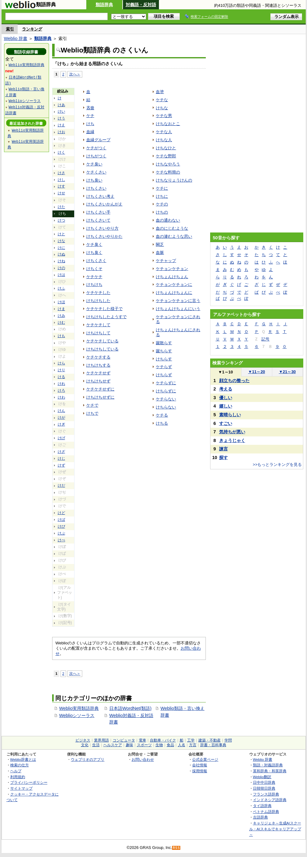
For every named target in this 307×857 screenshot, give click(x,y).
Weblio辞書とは (23, 759)
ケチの (162, 204)
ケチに (162, 188)
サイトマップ (21, 788)
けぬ (61, 254)
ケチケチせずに (100, 389)
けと (61, 234)
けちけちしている (102, 349)
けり (61, 370)
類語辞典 (104, 4)
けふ (61, 288)
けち (90, 123)
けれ (61, 383)
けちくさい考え (100, 196)
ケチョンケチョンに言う (178, 300)
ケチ (90, 115)
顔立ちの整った (234, 380)
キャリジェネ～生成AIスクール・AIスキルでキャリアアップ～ (275, 829)
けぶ (61, 533)
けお (61, 132)
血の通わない (168, 220)
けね (61, 261)
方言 (192, 745)
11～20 (256, 371)
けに (61, 248)
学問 (228, 740)
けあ (61, 105)
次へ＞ (74, 74)
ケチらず (164, 366)
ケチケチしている (102, 341)
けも (61, 336)
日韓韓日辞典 (264, 788)
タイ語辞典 (262, 806)
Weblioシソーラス (77, 715)
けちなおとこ (168, 123)
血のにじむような (172, 228)
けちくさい (96, 188)
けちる (162, 423)
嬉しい (225, 406)
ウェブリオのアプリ (87, 759)
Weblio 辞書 (16, 38)
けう (61, 118)
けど (61, 513)
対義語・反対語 (141, 4)
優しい (225, 397)
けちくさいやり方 (102, 228)
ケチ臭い (94, 164)
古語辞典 (260, 817)
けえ (61, 125)
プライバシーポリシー (28, 782)
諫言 (223, 448)
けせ (61, 193)
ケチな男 (164, 115)
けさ (61, 173)
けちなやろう (168, 164)
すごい (225, 423)
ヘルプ (15, 771)
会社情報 (199, 765)
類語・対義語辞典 (268, 765)
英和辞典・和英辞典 (270, 771)
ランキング (32, 29)
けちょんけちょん (172, 276)
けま (61, 309)
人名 (181, 745)
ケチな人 (164, 131)
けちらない (166, 407)
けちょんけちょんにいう (178, 308)
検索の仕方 (19, 765)
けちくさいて (98, 220)
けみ (61, 315)
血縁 (90, 131)
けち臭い (94, 180)
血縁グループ (98, 140)
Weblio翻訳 (262, 777)
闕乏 (160, 244)
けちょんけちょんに (174, 292)
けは (61, 275)
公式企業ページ (205, 759)
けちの (162, 212)
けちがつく (96, 156)
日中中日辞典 (264, 782)
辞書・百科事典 (213, 745)
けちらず (164, 374)
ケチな (162, 99)
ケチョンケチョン (172, 268)
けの (61, 268)
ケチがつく (96, 148)
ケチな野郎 (166, 156)
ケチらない (166, 399)
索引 (10, 29)
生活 (96, 745)
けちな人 (164, 140)
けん (61, 410)
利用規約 (17, 777)
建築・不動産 (209, 740)
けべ (61, 540)
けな (61, 241)
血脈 (160, 252)
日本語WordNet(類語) (130, 708)
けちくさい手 (98, 212)
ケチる (162, 415)
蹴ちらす (164, 351)
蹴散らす (164, 343)
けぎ (61, 424)
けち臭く (94, 252)
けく (61, 152)
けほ (61, 302)
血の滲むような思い (174, 236)
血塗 (160, 91)
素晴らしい (230, 414)
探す (223, 457)
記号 (265, 339)
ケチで (92, 405)
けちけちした (98, 300)
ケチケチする (98, 357)
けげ (61, 438)
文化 (84, 745)
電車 (142, 740)
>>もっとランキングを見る (277, 464)
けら (61, 363)
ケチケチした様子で (104, 308)
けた (61, 207)
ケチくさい (96, 172)
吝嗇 (90, 108)
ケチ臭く (94, 244)
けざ (61, 451)
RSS (176, 848)
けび (61, 526)
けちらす (164, 359)
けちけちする (98, 365)
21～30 (287, 371)
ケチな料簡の (168, 172)
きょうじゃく (232, 440)
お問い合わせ (143, 759)
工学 (191, 740)
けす (61, 186)
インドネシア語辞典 (270, 800)
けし (61, 180)
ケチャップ (166, 260)
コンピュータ (124, 740)
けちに (162, 196)
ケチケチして (98, 325)
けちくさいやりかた (104, 236)
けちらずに (166, 391)
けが (61, 417)
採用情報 (199, 771)
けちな (162, 108)
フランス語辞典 (266, 794)
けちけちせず (98, 381)
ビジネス (82, 740)
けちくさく (96, 260)
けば (61, 519)
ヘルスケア (112, 745)
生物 (159, 745)
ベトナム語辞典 (266, 812)
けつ (61, 220)
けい (61, 111)
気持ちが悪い (232, 431)
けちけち (94, 284)
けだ (61, 485)
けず (61, 465)
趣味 (129, 745)
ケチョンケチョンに (174, 284)
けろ (61, 390)
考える (225, 388)
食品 (170, 745)
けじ (61, 458)
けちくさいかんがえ (104, 204)
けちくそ (94, 268)
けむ (61, 322)
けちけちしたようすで (106, 316)
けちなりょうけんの (174, 180)
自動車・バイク (163, 740)
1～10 (225, 372)
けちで (92, 413)
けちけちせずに (100, 397)
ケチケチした (98, 292)
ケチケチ (94, 276)
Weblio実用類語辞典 (79, 708)
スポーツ (144, 745)
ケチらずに (166, 383)
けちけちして (98, 333)
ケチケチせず (98, 373)
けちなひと (166, 148)
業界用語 (101, 740)
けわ (61, 397)
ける (61, 377)
